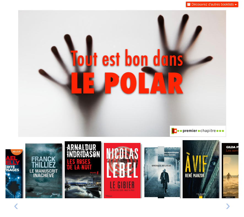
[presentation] (16, 206)
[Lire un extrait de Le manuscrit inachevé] (43, 170)
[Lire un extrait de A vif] (201, 169)
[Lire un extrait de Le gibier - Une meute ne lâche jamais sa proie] (122, 171)
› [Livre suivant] (228, 205)
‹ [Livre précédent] (16, 205)
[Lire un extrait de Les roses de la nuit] (83, 169)
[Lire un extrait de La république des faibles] (161, 172)
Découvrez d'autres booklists (212, 4)
